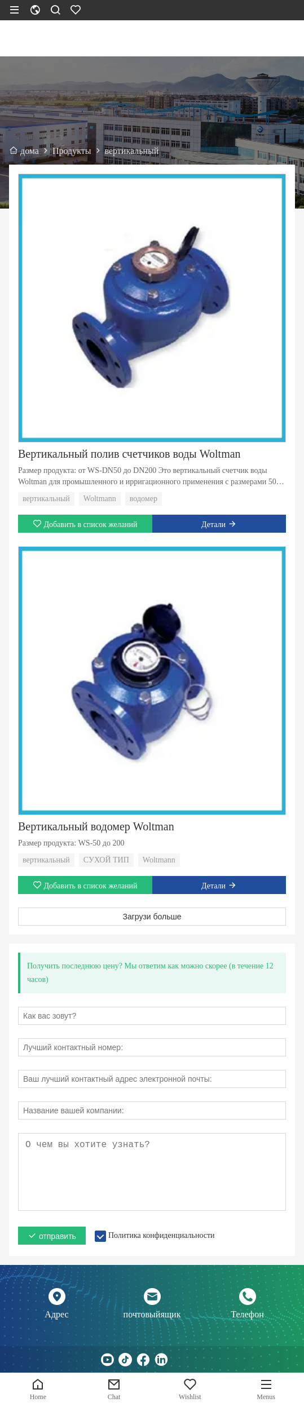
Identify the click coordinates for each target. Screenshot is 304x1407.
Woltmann (99, 498)
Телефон (247, 1314)
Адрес (56, 1314)
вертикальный (46, 498)
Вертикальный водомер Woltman (96, 826)
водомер (143, 498)
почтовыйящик (152, 1314)
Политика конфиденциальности (161, 1235)
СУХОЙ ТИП (106, 860)
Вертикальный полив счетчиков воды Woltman (129, 454)
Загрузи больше (151, 916)
